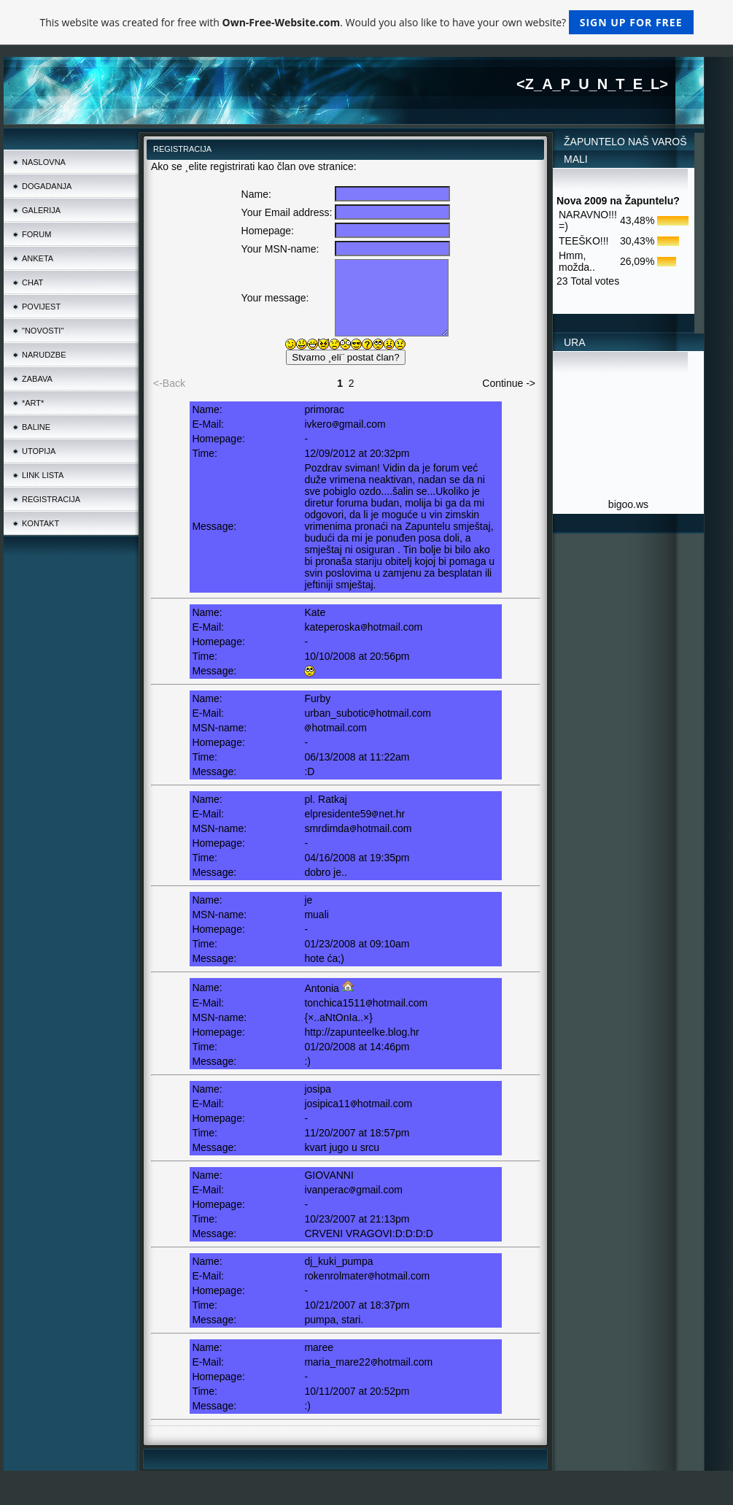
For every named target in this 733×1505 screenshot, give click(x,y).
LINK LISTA (42, 475)
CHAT (32, 282)
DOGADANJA (46, 186)
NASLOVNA (44, 162)
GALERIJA (41, 210)
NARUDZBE (44, 354)
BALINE (36, 427)
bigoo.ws (628, 504)
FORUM (36, 234)
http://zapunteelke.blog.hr (361, 1032)
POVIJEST (41, 306)
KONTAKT (40, 523)
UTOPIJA (38, 451)
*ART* (33, 403)
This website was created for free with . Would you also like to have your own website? (366, 22)
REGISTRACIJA (51, 499)
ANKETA (37, 258)
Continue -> (508, 383)
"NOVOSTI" (42, 330)
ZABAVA (37, 378)
